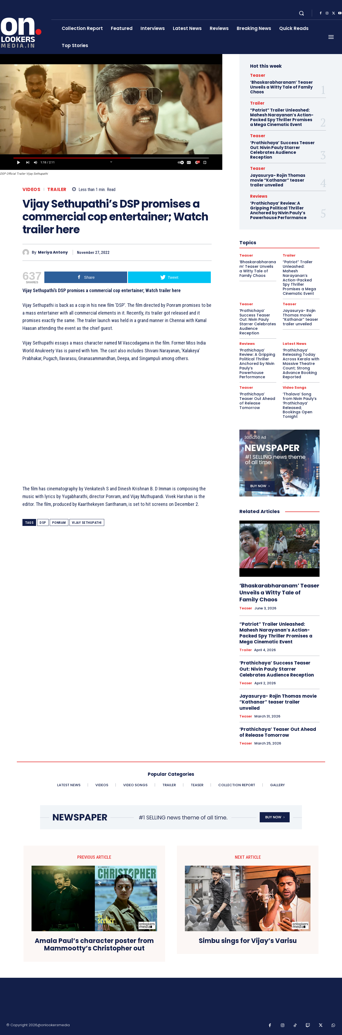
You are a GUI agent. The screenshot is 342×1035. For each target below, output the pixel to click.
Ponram (59, 523)
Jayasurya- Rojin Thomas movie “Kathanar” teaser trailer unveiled (277, 180)
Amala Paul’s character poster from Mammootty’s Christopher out (94, 945)
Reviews (258, 196)
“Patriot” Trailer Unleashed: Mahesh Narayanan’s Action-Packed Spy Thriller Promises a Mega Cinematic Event (281, 117)
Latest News (294, 343)
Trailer (57, 189)
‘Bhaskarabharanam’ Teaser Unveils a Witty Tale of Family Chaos (281, 87)
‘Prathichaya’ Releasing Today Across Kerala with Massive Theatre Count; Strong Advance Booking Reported (301, 363)
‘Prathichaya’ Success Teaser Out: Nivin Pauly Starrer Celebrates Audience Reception (282, 150)
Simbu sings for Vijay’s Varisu (248, 941)
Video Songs (294, 387)
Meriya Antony (53, 252)
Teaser (257, 75)
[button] (301, 13)
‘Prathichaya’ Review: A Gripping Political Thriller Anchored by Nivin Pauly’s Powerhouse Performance (278, 210)
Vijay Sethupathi (87, 523)
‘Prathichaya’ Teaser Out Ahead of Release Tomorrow (257, 400)
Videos (31, 189)
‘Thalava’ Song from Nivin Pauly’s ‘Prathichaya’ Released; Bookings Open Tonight (300, 405)
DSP (43, 523)
